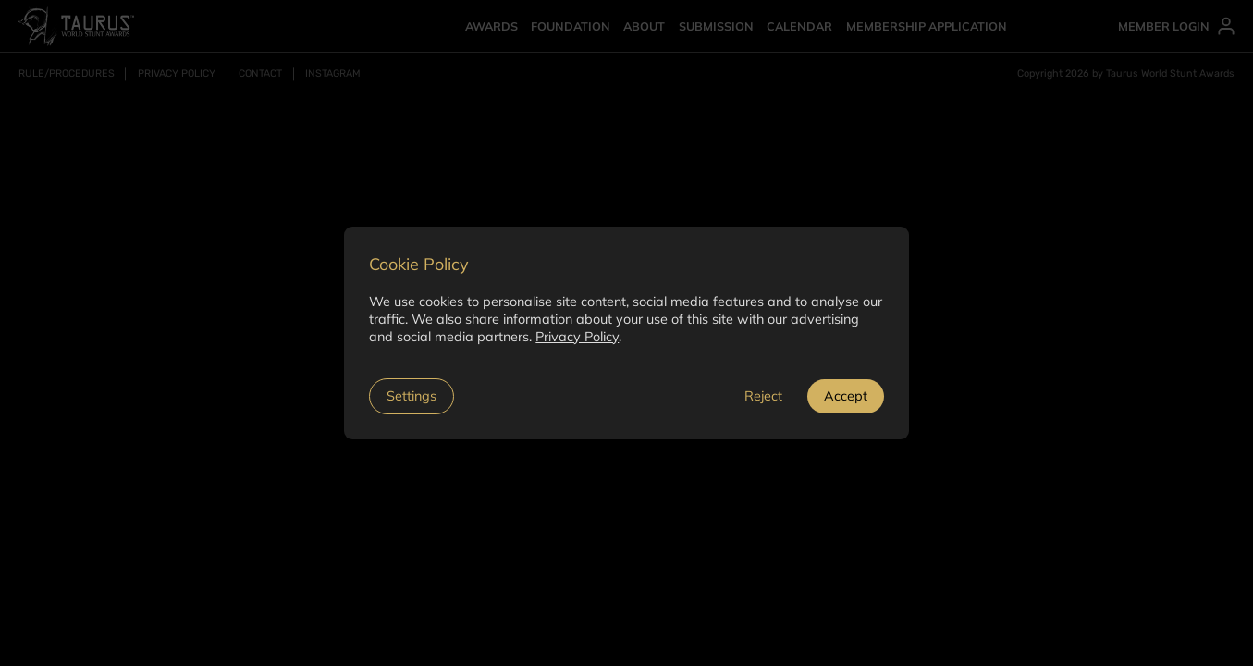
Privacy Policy (577, 336)
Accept (845, 396)
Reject (763, 396)
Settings (411, 396)
